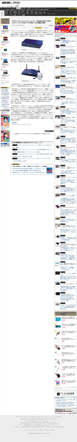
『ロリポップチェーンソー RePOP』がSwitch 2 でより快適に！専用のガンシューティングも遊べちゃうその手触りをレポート (68, 71)
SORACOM (34, 422)
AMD (11, 12)
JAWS (6, 13)
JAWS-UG (26, 419)
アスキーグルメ (17, 9)
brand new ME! (45, 421)
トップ (2, 8)
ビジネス (10, 8)
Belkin (44, 12)
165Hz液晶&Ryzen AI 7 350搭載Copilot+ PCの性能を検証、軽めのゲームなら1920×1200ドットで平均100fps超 (68, 288)
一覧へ (74, 397)
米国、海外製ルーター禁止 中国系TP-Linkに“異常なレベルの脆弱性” (30, 166)
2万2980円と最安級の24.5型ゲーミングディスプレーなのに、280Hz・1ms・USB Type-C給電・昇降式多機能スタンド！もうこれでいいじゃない (68, 298)
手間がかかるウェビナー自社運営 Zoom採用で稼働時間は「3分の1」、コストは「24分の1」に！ (68, 81)
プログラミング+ (34, 9)
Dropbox (27, 13)
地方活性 (42, 9)
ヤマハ (44, 13)
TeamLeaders (28, 9)
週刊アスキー (23, 9)
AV (39, 8)
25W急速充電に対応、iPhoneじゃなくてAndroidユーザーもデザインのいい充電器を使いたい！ (68, 249)
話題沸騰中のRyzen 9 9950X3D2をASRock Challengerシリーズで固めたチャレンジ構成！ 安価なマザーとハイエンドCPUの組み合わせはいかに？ (68, 141)
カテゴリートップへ (49, 131)
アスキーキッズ (3, 9)
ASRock (27, 12)
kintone (15, 13)
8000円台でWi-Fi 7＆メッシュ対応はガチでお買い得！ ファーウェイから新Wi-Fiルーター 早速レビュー (68, 231)
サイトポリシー (25, 430)
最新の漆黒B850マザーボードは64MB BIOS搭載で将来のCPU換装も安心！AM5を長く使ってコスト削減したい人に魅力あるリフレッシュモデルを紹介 (68, 152)
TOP (16, 416)
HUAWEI (36, 12)
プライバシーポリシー (34, 430)
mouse (11, 11)
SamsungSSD (22, 12)
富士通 (6, 11)
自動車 (29, 8)
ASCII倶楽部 (73, 8)
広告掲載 (52, 430)
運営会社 (41, 430)
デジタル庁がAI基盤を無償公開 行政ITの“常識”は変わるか (27, 170)
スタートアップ (49, 8)
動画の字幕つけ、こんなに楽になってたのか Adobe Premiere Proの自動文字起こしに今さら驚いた (37, 172)
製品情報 (14, 122)
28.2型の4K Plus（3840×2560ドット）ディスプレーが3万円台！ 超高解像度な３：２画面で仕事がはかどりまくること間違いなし (68, 257)
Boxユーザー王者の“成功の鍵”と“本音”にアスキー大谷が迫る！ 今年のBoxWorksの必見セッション (67, 92)
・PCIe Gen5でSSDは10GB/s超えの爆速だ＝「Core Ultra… (5, 94)
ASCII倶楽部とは (6, 108)
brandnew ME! (23, 15)
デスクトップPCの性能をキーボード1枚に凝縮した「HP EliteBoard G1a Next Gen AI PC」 (68, 172)
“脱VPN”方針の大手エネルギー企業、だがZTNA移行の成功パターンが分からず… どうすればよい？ (67, 132)
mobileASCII (42, 425)
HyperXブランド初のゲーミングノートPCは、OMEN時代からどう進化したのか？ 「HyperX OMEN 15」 (67, 181)
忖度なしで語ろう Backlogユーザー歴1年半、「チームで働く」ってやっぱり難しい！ (67, 268)
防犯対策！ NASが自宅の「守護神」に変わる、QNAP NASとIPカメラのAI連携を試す (68, 239)
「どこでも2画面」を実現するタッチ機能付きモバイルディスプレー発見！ (68, 103)
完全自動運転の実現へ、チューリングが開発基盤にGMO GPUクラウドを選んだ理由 (68, 41)
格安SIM (8, 9)
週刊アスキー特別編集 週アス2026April (5, 128)
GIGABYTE (19, 12)
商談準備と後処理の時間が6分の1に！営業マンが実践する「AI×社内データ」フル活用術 (68, 112)
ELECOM (6, 12)
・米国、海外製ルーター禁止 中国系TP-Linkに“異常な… (5, 90)
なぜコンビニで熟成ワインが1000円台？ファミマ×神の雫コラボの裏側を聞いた (67, 220)
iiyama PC (36, 418)
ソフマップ (19, 15)
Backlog (36, 13)
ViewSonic (40, 12)
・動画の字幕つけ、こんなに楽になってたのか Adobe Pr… (5, 101)
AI (4, 8)
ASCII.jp (6, 3)
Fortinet (40, 13)
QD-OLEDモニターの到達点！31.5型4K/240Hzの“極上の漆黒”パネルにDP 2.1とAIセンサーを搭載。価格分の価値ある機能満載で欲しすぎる (68, 52)
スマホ (45, 8)
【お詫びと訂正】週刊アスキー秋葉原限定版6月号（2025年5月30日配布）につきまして (65, 406)
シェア (24, 27)
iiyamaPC (14, 11)
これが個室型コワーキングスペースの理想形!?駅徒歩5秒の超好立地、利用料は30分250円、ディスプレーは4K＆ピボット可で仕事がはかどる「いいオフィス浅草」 (68, 201)
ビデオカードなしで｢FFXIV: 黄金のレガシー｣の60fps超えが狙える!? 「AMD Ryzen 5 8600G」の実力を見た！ (68, 307)
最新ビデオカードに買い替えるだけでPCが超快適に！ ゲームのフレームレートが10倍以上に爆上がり (68, 161)
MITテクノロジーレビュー (49, 425)
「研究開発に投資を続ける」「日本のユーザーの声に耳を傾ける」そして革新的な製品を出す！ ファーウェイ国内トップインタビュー (68, 189)
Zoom (49, 13)
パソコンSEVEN (23, 11)
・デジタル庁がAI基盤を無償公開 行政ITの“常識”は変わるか (5, 97)
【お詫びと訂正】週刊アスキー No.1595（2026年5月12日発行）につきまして (66, 400)
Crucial (32, 12)
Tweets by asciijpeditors (60, 34)
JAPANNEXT (15, 15)
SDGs (39, 9)
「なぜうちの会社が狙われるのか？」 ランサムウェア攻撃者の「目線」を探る (68, 121)
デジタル (15, 3)
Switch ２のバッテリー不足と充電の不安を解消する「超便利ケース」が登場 (68, 62)
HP (36, 11)
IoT (7, 8)
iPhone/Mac (24, 8)
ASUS (32, 11)
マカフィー (6, 15)
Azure (19, 13)
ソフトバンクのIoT (53, 13)
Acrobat (10, 13)
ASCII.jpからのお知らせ (60, 397)
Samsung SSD (23, 422)
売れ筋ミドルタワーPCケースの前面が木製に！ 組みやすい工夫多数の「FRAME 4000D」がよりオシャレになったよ (68, 277)
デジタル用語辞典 (37, 425)
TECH (14, 8)
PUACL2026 (46, 9)
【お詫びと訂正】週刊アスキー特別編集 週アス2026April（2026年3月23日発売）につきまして (65, 403)
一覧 (33, 27)
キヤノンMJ (11, 15)
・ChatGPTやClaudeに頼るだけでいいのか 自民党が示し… (5, 105)
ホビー (32, 8)
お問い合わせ (46, 430)
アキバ (42, 8)
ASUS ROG (15, 12)
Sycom (19, 11)
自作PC (36, 8)
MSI (27, 11)
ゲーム (54, 8)
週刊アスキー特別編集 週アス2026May (5, 112)
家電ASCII (12, 9)
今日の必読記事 (25, 425)
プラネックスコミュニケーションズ (21, 124)
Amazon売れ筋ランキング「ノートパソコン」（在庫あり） (5, 21)
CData (32, 13)
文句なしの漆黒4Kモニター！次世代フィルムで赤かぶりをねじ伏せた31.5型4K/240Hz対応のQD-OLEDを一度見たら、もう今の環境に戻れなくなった (68, 212)
